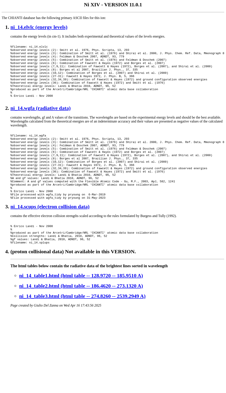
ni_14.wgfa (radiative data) (40, 120)
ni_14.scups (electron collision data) (50, 232)
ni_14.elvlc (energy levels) (38, 27)
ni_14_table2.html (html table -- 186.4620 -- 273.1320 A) (81, 316)
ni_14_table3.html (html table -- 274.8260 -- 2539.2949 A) (82, 326)
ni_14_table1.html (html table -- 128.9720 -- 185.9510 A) (81, 306)
